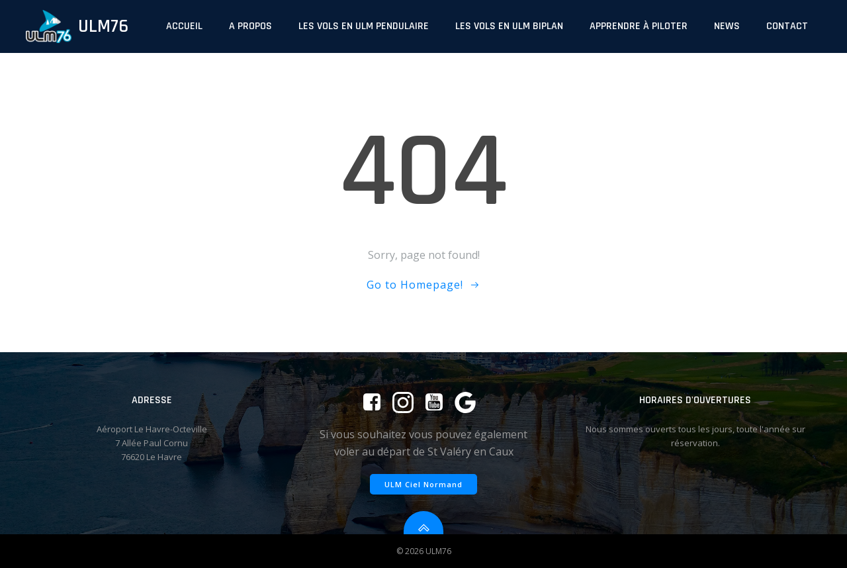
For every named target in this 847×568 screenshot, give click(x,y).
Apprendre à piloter (639, 26)
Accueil (184, 26)
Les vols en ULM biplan (509, 26)
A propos (250, 26)
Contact (787, 26)
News (727, 26)
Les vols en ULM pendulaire (363, 26)
